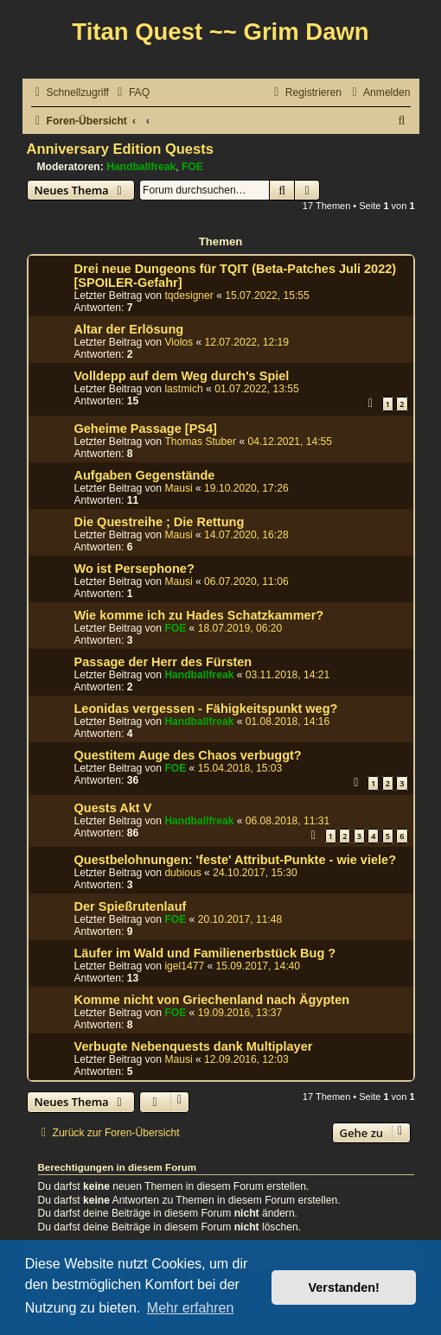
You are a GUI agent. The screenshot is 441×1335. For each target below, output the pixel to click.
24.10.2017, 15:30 (255, 873)
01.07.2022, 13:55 (256, 389)
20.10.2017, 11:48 (240, 919)
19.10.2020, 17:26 (246, 488)
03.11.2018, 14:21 (288, 675)
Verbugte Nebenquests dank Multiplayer (193, 1046)
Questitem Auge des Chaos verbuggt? (188, 755)
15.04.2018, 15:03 (240, 768)
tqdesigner (188, 295)
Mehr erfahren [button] (190, 1307)
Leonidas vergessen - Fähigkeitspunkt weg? (206, 708)
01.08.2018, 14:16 (288, 721)
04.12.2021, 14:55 (290, 441)
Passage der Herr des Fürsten (163, 662)
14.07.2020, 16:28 (246, 535)
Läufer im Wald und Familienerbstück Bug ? (205, 953)
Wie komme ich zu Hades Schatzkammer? (199, 615)
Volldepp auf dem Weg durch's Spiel (182, 376)
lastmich (183, 389)
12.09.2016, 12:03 (246, 1059)
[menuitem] (131, 93)
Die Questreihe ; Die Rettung (159, 522)
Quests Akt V (113, 808)
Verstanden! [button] (344, 1287)
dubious (182, 873)
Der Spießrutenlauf (130, 906)
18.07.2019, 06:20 (240, 628)
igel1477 (184, 966)
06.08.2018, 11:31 (288, 821)
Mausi (178, 488)
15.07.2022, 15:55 (267, 295)
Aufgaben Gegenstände (144, 475)
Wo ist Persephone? (134, 568)
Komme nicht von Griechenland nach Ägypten (212, 1000)
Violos (178, 342)
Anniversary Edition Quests (120, 148)
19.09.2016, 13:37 (240, 1013)
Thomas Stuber (200, 441)
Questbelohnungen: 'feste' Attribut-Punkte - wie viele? (235, 860)
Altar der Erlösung (129, 329)
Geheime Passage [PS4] (145, 428)
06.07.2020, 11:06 (246, 581)
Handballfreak (141, 167)
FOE (192, 167)
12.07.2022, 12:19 (247, 342)
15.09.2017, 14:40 (258, 966)
